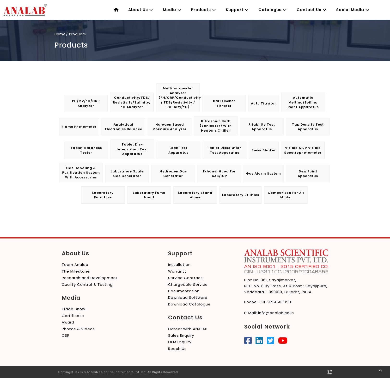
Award (68, 322)
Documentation (184, 290)
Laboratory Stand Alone (195, 195)
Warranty (177, 271)
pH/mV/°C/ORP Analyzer (86, 103)
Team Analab (75, 264)
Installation (179, 264)
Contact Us (312, 9)
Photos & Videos (78, 328)
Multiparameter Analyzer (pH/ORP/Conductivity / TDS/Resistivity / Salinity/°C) (179, 97)
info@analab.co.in (276, 312)
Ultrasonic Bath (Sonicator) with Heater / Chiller (216, 126)
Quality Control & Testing (87, 284)
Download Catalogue (189, 304)
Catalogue (272, 9)
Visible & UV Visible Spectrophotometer (303, 150)
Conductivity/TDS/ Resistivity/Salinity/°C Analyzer (132, 102)
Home (60, 34)
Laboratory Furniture (103, 195)
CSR (66, 335)
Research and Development (90, 277)
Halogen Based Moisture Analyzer (169, 127)
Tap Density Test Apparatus (308, 127)
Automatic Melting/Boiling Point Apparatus (303, 102)
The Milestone (76, 271)
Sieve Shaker (263, 150)
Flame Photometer (79, 126)
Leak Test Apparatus (178, 150)
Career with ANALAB (187, 328)
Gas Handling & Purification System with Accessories (81, 173)
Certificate (73, 315)
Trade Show (73, 308)
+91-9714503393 (275, 302)
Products (203, 9)
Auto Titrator (263, 103)
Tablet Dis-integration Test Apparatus (132, 149)
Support (237, 9)
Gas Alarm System (263, 173)
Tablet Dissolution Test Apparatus (224, 150)
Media (172, 9)
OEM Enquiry (179, 341)
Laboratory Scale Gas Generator (127, 173)
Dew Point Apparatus (308, 173)
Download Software (187, 297)
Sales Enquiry (181, 335)
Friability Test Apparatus (262, 127)
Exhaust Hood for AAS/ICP (219, 173)
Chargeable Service (188, 284)
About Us (140, 9)
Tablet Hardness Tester (86, 150)
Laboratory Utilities (240, 195)
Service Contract (185, 277)
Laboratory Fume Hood (149, 195)
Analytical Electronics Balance (123, 127)
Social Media (352, 9)
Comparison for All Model (286, 195)
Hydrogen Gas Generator (173, 173)
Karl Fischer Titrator (224, 103)
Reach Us (177, 348)
